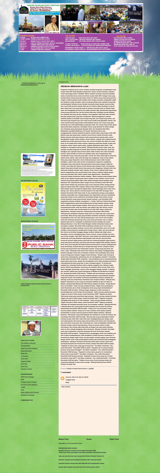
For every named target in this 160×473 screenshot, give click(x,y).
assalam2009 (25, 285)
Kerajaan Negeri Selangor (29, 382)
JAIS (22, 390)
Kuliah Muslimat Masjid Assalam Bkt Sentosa (35, 283)
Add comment (65, 387)
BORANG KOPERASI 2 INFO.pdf (32, 83)
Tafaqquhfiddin (25, 346)
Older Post (114, 439)
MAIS (22, 379)
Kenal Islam (24, 358)
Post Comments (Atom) (74, 443)
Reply (67, 382)
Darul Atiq (24, 364)
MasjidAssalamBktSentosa (29, 85)
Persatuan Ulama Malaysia (29, 385)
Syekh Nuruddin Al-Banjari (29, 348)
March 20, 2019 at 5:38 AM (80, 377)
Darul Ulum (24, 366)
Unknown (69, 377)
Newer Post (64, 439)
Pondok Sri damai (26, 369)
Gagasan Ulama (26, 361)
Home (89, 439)
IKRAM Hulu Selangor (27, 395)
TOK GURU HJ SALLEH (28, 343)
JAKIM (23, 387)
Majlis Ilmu (24, 353)
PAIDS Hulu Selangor (27, 377)
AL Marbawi (24, 356)
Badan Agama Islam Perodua (30, 392)
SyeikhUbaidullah (26, 351)
